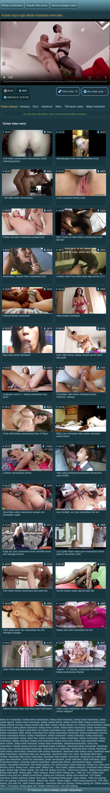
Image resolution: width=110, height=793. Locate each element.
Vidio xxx (81, 772)
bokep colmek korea (94, 722)
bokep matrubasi (76, 735)
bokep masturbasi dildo (12, 732)
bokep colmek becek (51, 722)
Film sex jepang (8, 780)
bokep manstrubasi (96, 727)
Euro (35, 106)
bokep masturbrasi (37, 735)
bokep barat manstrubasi (35, 719)
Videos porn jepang (78, 770)
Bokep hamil (55, 772)
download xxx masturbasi (93, 756)
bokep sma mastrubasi (42, 740)
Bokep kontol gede (99, 770)
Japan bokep (80, 778)
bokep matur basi (29, 738)
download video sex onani (65, 754)
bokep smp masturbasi (85, 740)
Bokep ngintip (27, 770)
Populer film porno (37, 5)
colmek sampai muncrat (25, 746)
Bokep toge (13, 770)
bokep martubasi (8, 730)
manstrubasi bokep (60, 762)
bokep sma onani (64, 740)
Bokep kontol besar (32, 775)
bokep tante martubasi (25, 743)
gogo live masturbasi (10, 759)
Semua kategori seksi (64, 5)
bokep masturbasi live (36, 732)
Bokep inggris (64, 780)
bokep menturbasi (89, 738)
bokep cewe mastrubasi (27, 722)
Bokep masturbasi (12, 5)
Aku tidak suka (93, 92)
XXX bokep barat (59, 764)
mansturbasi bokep (81, 762)
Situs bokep (61, 767)
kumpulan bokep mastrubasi (35, 762)
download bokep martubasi (52, 746)
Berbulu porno (7, 767)
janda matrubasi (73, 759)
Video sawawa (40, 772)
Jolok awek (35, 767)
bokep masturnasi (57, 735)
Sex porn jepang (69, 786)
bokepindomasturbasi (75, 743)
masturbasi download (18, 764)
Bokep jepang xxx (84, 783)
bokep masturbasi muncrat (93, 732)
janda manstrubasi (54, 759)
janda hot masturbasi (33, 759)
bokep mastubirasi (76, 730)
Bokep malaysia (77, 767)
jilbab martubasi (95, 106)
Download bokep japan (60, 778)
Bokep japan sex (28, 786)
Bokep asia (69, 772)
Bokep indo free (57, 770)
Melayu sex (48, 767)
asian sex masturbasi (11, 719)
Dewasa (25, 106)
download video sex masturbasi (35, 754)
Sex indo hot (41, 770)
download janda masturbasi (28, 748)
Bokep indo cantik (46, 780)
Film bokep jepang (40, 764)
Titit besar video (74, 106)
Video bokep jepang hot (84, 780)
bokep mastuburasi (97, 730)
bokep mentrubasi (69, 738)
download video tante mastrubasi (25, 756)
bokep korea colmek (49, 727)
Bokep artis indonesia (77, 775)
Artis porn (104, 764)
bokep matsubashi (9, 738)
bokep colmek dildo (73, 722)
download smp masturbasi (56, 748)
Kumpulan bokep (27, 780)
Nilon (58, 106)
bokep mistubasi (21, 740)
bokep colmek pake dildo (37, 725)
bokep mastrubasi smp (54, 730)
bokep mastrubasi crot (29, 730)
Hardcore (46, 106)
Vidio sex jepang (97, 778)
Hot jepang (13, 786)
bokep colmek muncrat (11, 725)
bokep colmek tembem (90, 725)
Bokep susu (22, 767)
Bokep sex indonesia (54, 775)
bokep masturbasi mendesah (63, 732)
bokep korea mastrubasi (73, 727)
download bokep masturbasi (81, 746)
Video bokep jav (78, 764)
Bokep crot (92, 764)
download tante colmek (83, 748)
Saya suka (66, 92)
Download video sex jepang (60, 783)
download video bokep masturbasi (44, 751)
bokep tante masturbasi (50, 743)
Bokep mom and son (10, 775)
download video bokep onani (77, 751)
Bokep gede (25, 772)
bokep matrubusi (94, 735)
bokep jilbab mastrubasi (25, 727)
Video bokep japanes (33, 783)
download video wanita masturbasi (61, 756)
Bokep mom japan (38, 778)
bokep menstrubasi (49, 738)
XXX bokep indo (95, 772)
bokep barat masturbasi (86, 719)
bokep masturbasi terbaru (13, 735)
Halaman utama (41, 790)
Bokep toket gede (9, 772)
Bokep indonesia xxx (48, 786)
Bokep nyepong (19, 778)
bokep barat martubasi (61, 719)
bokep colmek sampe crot (64, 725)
